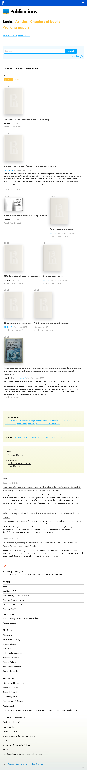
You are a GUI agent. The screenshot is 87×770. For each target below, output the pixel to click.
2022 (34, 437)
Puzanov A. (22, 378)
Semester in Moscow (12, 666)
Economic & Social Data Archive (16, 745)
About (6, 582)
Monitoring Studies (11, 696)
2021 (39, 437)
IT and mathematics (66, 420)
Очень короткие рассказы (17, 323)
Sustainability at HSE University (16, 595)
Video (5, 749)
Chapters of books (45, 21)
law (76, 420)
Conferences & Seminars (13, 701)
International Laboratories (14, 683)
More (63, 437)
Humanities (12, 460)
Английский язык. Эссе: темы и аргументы (25, 215)
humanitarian (53, 420)
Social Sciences (14, 469)
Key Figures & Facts (11, 591)
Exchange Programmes (12, 653)
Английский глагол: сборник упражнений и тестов (30, 166)
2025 (20, 437)
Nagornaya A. (8, 170)
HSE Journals (8, 726)
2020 (43, 437)
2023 (29, 437)
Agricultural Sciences (16, 455)
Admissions (7, 635)
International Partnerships (14, 604)
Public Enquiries (9, 623)
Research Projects (10, 692)
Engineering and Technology (19, 457)
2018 (53, 437)
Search (71, 51)
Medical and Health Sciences (19, 463)
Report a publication (10, 35)
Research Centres (10, 687)
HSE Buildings (8, 614)
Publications (23, 11)
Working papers (16, 27)
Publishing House (10, 731)
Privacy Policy (30, 764)
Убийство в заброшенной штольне (52, 323)
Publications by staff (11, 722)
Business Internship (11, 671)
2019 (48, 437)
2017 (57, 437)
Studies (7, 630)
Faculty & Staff (9, 609)
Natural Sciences (14, 466)
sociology (31, 423)
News (5, 478)
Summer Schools (10, 662)
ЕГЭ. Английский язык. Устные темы (22, 276)
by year (17, 80)
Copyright (20, 764)
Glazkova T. (54, 233)
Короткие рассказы (53, 276)
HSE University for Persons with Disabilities (21, 618)
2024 (25, 437)
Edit (83, 767)
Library (5, 740)
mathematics (22, 423)
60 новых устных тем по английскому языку (26, 119)
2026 (15, 437)
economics (26, 420)
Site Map (39, 764)
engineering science (39, 420)
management (10, 423)
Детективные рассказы (61, 229)
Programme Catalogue (12, 639)
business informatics (13, 420)
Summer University (11, 657)
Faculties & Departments (13, 600)
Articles (21, 21)
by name (7, 80)
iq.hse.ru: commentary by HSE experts (19, 735)
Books (8, 21)
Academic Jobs (9, 705)
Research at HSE (24, 35)
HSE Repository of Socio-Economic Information (23, 754)
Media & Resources (14, 717)
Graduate (7, 648)
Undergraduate (9, 644)
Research (8, 678)
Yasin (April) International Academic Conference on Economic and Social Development (40, 710)
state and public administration (48, 423)
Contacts (10, 764)
